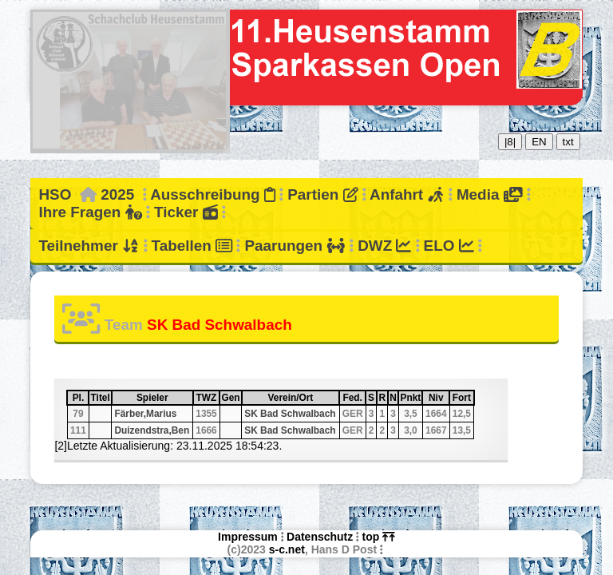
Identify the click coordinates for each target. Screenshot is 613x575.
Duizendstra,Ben (151, 430)
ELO (449, 245)
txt (568, 142)
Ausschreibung (212, 194)
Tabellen (192, 245)
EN (539, 142)
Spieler (164, 397)
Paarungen (294, 245)
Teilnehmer (88, 245)
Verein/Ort (303, 397)
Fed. (353, 397)
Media (489, 194)
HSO (54, 194)
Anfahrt (407, 194)
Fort (463, 397)
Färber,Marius (145, 413)
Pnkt (411, 397)
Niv (438, 397)
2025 (117, 194)
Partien (322, 194)
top (378, 536)
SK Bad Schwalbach (289, 413)
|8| (510, 142)
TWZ (207, 397)
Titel (100, 397)
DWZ (384, 245)
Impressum (248, 536)
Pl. (80, 397)
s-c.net (287, 549)
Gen (230, 397)
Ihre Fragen (89, 212)
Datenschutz (320, 536)
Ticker (185, 212)
